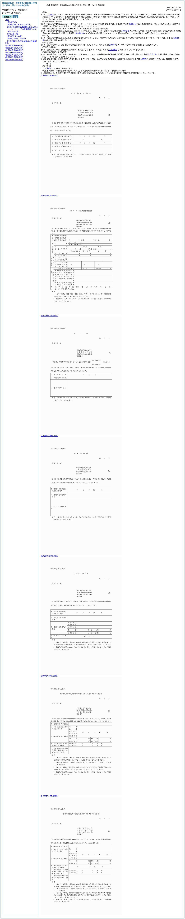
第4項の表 (80, 33)
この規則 (50, 15)
